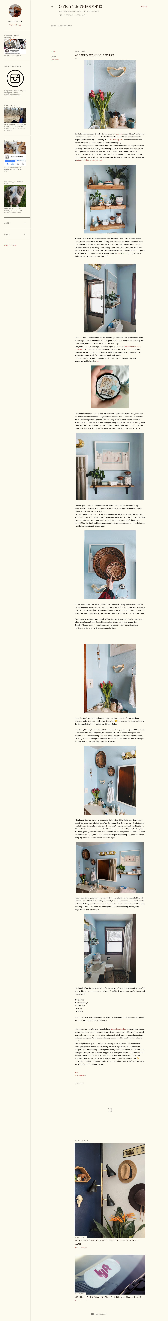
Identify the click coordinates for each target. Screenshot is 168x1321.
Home (61, 15)
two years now (118, 134)
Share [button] (53, 51)
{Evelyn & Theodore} (80, 6)
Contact (69, 15)
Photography (80, 15)
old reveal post (116, 140)
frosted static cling (118, 1029)
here (119, 253)
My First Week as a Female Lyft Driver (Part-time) (108, 1297)
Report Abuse (10, 245)
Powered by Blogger (99, 1314)
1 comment (83, 1247)
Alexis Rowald (15, 20)
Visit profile (15, 25)
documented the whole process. (89, 160)
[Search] (144, 6)
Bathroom (55, 60)
